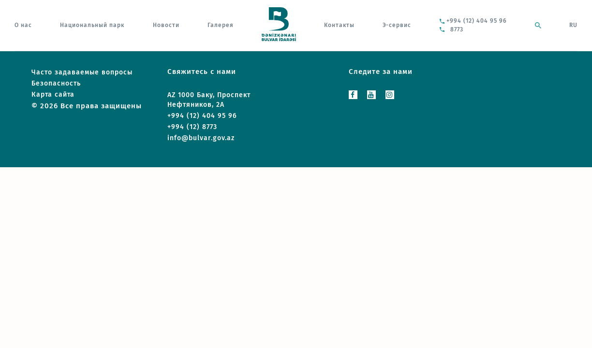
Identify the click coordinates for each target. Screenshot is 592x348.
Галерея (220, 25)
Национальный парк (92, 25)
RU (573, 25)
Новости (166, 25)
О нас (23, 25)
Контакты (339, 25)
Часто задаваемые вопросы (82, 72)
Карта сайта (52, 94)
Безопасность (56, 83)
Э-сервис (397, 25)
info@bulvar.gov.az (201, 138)
